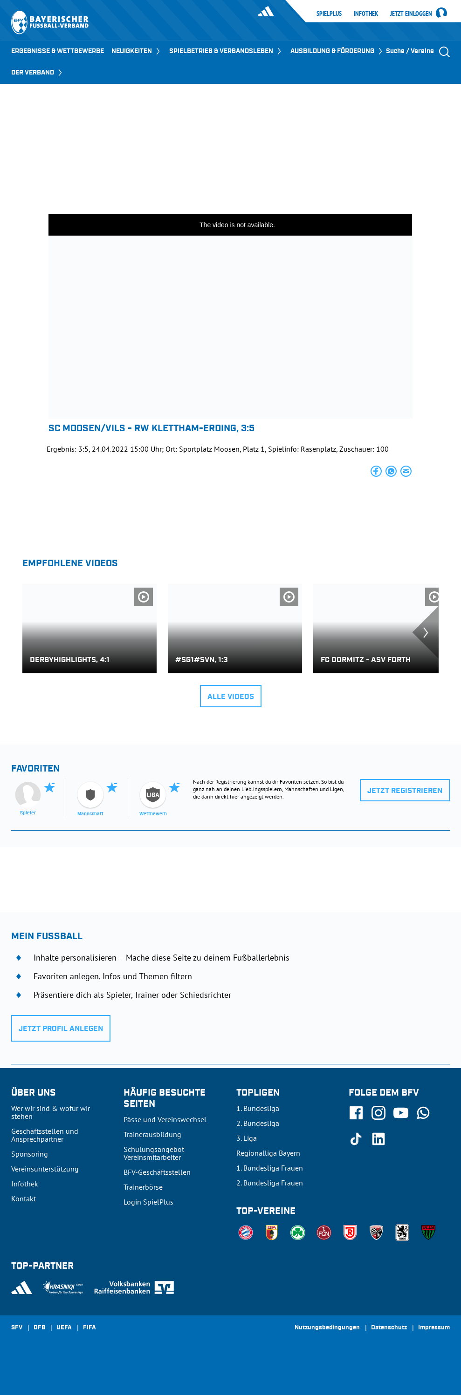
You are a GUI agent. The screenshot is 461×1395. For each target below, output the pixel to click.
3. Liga (246, 1138)
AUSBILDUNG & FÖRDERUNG (337, 51)
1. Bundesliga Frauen (269, 1167)
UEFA (64, 1328)
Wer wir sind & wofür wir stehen (50, 1112)
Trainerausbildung (152, 1134)
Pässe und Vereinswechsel (165, 1119)
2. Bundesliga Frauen (269, 1182)
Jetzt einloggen (411, 14)
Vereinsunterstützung (45, 1168)
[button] (377, 471)
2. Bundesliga (257, 1123)
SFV (16, 1328)
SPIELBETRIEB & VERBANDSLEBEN (226, 51)
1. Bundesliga (257, 1108)
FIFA (89, 1328)
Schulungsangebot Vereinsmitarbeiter (154, 1153)
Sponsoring (29, 1153)
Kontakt (23, 1198)
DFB (39, 1328)
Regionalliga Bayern (268, 1153)
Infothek (366, 13)
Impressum (434, 1328)
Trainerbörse (143, 1187)
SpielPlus (329, 13)
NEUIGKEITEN (136, 51)
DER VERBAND (37, 72)
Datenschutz (389, 1328)
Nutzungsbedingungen (327, 1328)
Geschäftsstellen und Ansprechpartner (44, 1135)
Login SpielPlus (148, 1201)
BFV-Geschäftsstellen (157, 1172)
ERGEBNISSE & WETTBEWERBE (57, 51)
